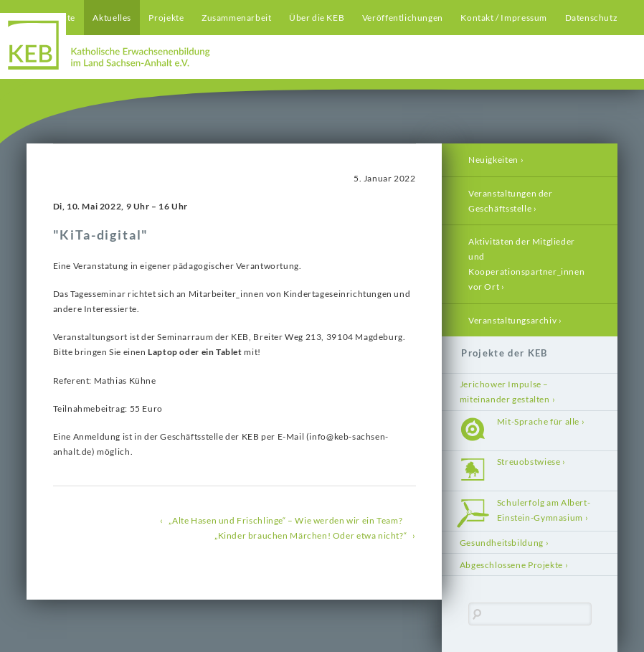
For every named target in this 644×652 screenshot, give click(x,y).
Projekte (166, 17)
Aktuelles (112, 17)
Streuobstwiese (529, 461)
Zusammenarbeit (237, 17)
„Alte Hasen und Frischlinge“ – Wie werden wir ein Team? (285, 520)
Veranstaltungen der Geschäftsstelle (510, 201)
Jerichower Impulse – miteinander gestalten (505, 392)
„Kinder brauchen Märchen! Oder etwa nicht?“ (310, 535)
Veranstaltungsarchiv (512, 320)
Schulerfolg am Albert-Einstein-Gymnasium (543, 510)
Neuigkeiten (493, 159)
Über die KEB (316, 17)
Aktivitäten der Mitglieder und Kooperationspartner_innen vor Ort (526, 264)
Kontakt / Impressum (503, 17)
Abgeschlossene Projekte (511, 564)
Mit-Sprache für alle (538, 421)
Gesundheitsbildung (502, 542)
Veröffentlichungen (402, 17)
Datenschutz (591, 17)
